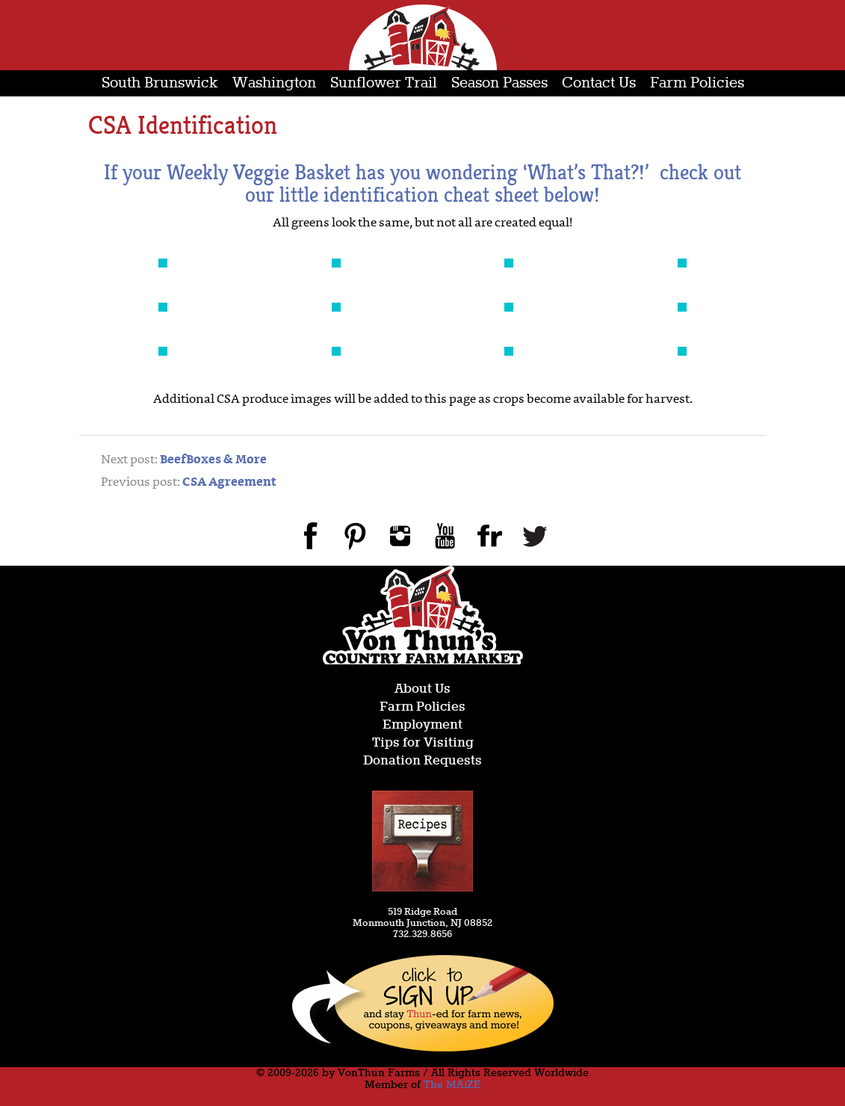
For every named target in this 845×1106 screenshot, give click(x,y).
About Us (422, 689)
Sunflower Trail (383, 83)
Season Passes (499, 83)
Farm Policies (697, 83)
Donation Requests (422, 761)
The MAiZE (452, 1085)
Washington (274, 83)
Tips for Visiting (423, 743)
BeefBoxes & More (213, 460)
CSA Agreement (229, 482)
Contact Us (599, 83)
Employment (422, 725)
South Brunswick (160, 83)
